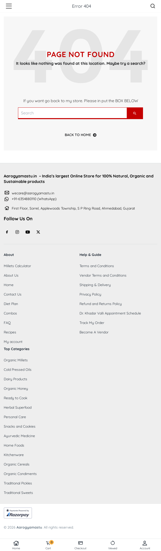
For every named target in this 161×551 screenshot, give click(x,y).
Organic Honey (16, 388)
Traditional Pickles (18, 483)
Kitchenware (14, 455)
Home (16, 545)
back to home (80, 135)
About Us (11, 275)
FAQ (7, 322)
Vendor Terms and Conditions (103, 275)
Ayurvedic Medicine (19, 436)
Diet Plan (11, 304)
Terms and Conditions (97, 266)
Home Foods (14, 445)
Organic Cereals (17, 464)
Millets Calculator (17, 266)
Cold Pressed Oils (18, 369)
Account (145, 545)
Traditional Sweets (18, 492)
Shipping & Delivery (95, 285)
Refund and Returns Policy (101, 304)
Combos (10, 313)
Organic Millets (16, 360)
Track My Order (92, 322)
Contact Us (13, 294)
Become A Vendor (94, 332)
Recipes (10, 332)
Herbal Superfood (18, 407)
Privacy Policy (90, 294)
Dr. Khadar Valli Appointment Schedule (110, 313)
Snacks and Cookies (20, 426)
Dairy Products (15, 379)
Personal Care (15, 417)
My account (13, 341)
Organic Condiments (20, 474)
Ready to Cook (15, 398)
